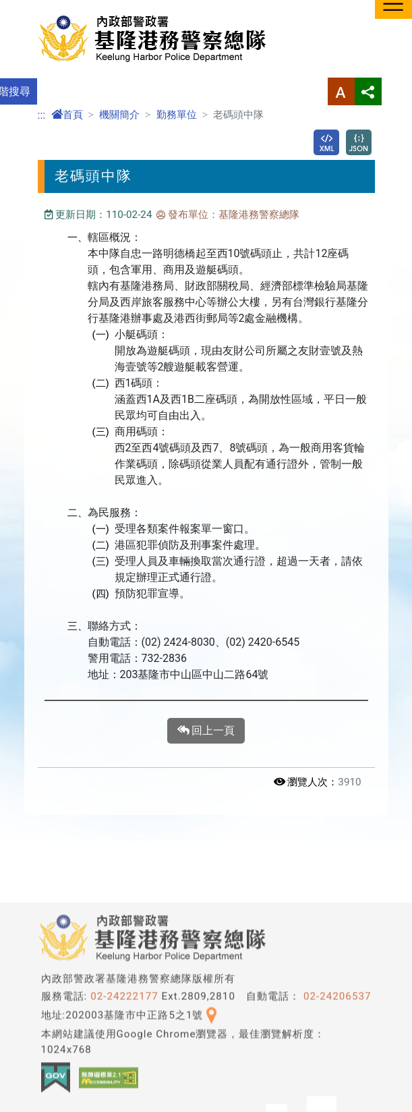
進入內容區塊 (32, 7)
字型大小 (341, 91)
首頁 (67, 115)
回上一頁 (206, 731)
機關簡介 (119, 115)
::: (42, 115)
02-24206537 (337, 1096)
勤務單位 (176, 115)
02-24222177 (124, 1096)
